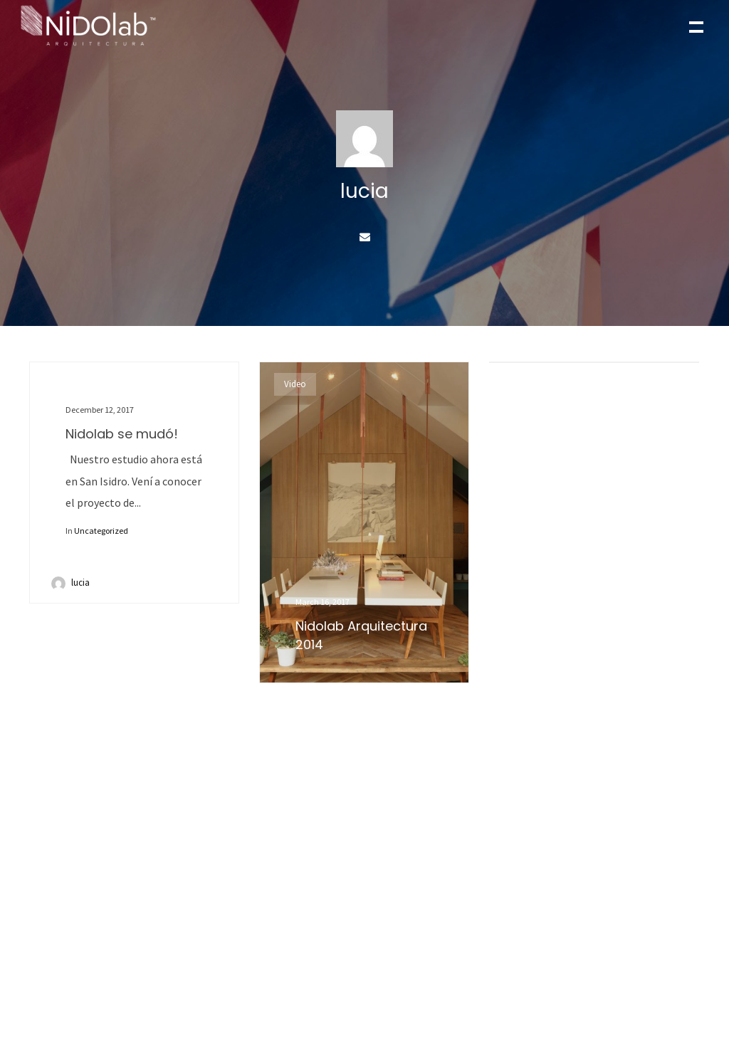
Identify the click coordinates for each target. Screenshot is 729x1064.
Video (295, 384)
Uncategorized (101, 530)
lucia (80, 582)
